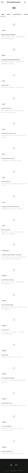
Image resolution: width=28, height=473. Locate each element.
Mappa (2, 14)
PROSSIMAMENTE (17, 14)
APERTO (9, 14)
